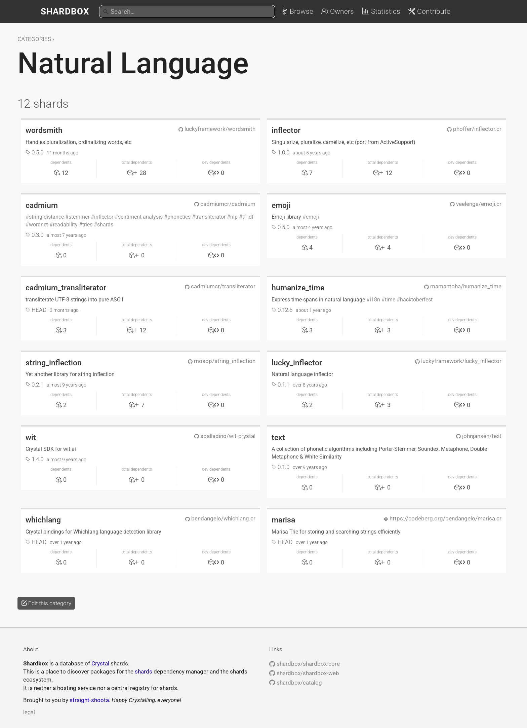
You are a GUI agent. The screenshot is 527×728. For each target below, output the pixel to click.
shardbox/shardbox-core (304, 663)
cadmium (42, 205)
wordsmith (44, 130)
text (278, 437)
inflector (286, 130)
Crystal (100, 663)
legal (29, 712)
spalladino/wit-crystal (224, 436)
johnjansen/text (478, 436)
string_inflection (54, 362)
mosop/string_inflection (221, 361)
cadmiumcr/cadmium (224, 204)
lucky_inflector (297, 362)
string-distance (46, 217)
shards (105, 224)
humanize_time (298, 287)
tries (87, 224)
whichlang (43, 519)
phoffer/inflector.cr (474, 128)
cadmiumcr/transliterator (220, 286)
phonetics (179, 217)
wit (31, 437)
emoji (281, 205)
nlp (234, 217)
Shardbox (65, 11)
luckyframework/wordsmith (216, 128)
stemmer (79, 217)
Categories (34, 39)
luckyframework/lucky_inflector (458, 361)
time (390, 299)
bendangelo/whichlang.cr (220, 518)
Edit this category (46, 603)
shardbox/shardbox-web (304, 673)
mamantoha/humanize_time (462, 286)
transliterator (210, 217)
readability (65, 224)
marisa (283, 519)
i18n (375, 299)
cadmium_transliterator (66, 287)
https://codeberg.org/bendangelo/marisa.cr (442, 518)
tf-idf (248, 217)
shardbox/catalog (295, 682)
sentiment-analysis (140, 217)
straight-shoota (89, 700)
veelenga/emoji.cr (475, 204)
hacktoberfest (416, 299)
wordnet (38, 224)
